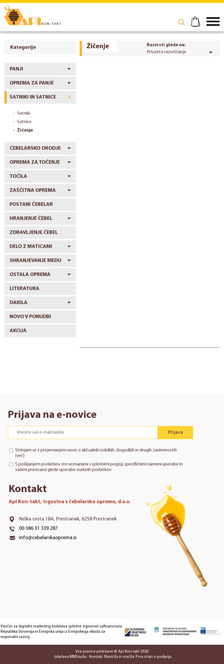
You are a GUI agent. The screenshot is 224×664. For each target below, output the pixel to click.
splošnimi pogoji (107, 464)
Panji (16, 69)
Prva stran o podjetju (154, 657)
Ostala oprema (30, 274)
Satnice (24, 122)
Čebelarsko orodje (35, 148)
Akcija (18, 331)
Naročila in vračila (119, 657)
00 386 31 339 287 (38, 528)
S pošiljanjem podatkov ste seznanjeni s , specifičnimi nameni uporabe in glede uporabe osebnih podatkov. (99, 467)
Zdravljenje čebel (34, 232)
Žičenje (25, 130)
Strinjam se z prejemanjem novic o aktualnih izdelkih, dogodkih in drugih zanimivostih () (96, 453)
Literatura (24, 289)
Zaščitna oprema (33, 190)
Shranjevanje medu (35, 260)
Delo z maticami (31, 246)
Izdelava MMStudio (70, 657)
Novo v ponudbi (30, 317)
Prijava (175, 432)
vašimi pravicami (31, 470)
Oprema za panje (32, 83)
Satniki (23, 113)
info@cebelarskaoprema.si (47, 538)
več (19, 455)
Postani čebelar (31, 204)
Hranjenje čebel (31, 218)
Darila (18, 303)
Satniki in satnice (33, 97)
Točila (18, 176)
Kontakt (96, 657)
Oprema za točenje (35, 162)
